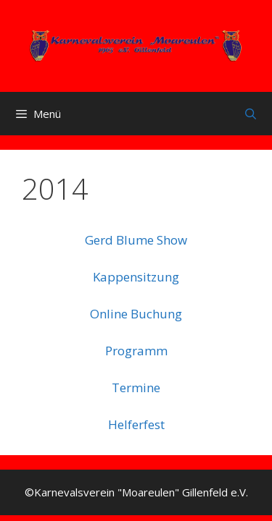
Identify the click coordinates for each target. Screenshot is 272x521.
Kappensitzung (136, 276)
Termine (136, 387)
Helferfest (136, 424)
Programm (136, 350)
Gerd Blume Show (136, 240)
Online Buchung (136, 313)
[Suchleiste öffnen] (250, 113)
